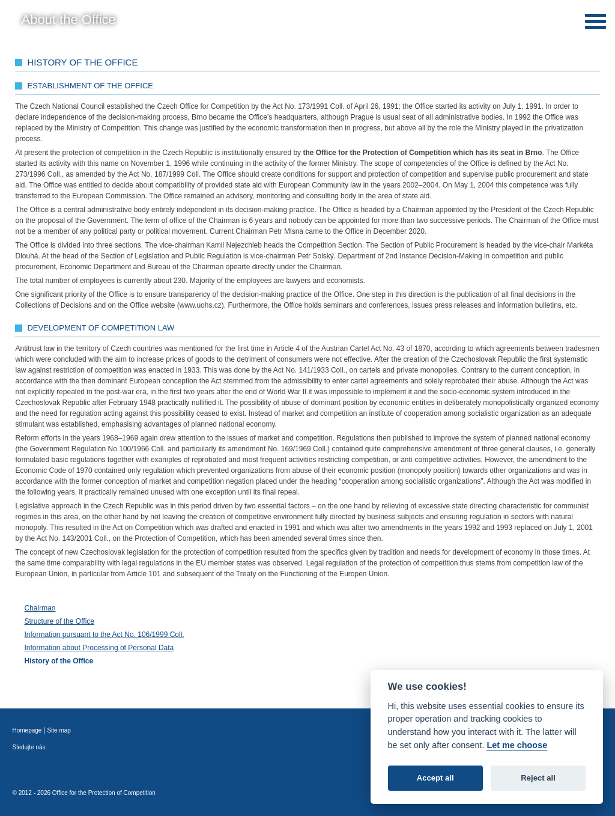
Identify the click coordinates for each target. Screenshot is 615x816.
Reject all (538, 777)
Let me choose (516, 745)
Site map (58, 730)
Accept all (435, 777)
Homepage (26, 730)
